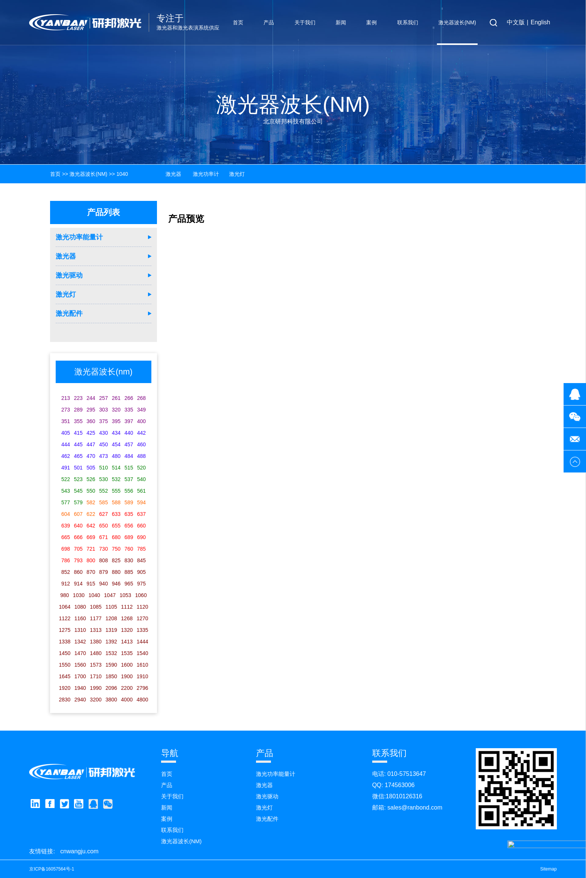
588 (116, 502)
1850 (111, 676)
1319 (111, 630)
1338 (64, 642)
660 (141, 526)
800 (91, 560)
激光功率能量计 (79, 237)
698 (65, 549)
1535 (127, 653)
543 (65, 491)
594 (141, 502)
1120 (142, 607)
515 (128, 468)
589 (128, 502)
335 (128, 410)
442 (141, 433)
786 (65, 560)
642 (91, 526)
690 (141, 537)
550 (91, 491)
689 (128, 537)
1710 (96, 676)
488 (141, 456)
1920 (64, 688)
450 (103, 444)
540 (141, 479)
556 (128, 491)
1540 (142, 653)
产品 (268, 22)
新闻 (341, 22)
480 (116, 456)
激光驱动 (69, 275)
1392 (111, 642)
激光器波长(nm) (457, 22)
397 (128, 421)
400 (141, 421)
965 (128, 584)
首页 (238, 22)
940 (103, 584)
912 (65, 584)
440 (128, 433)
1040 (122, 174)
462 (65, 456)
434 (116, 433)
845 (141, 560)
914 (78, 584)
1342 (80, 642)
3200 (96, 700)
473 (103, 456)
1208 (111, 618)
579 (78, 502)
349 (141, 410)
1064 (64, 607)
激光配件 (69, 313)
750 (116, 549)
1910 (142, 676)
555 (116, 491)
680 (116, 537)
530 (103, 479)
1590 (111, 665)
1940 (80, 688)
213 (65, 398)
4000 (127, 700)
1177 (96, 618)
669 (91, 537)
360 (91, 421)
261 (116, 398)
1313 (96, 630)
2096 (111, 688)
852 (65, 572)
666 (78, 537)
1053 (125, 595)
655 (116, 526)
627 (103, 514)
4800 (142, 700)
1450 (64, 653)
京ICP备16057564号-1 (51, 869)
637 (141, 514)
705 (78, 549)
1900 (127, 676)
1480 (96, 653)
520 (141, 468)
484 (128, 456)
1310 (80, 630)
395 (116, 421)
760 (128, 549)
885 (128, 572)
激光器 (66, 256)
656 (128, 526)
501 (78, 468)
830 (128, 560)
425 (91, 433)
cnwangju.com (79, 851)
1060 (141, 595)
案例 (371, 22)
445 (78, 444)
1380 (96, 642)
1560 (80, 665)
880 (116, 572)
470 (91, 456)
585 (103, 502)
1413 (127, 642)
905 (141, 572)
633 (116, 514)
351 (65, 421)
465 (78, 456)
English (540, 22)
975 (141, 584)
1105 (111, 607)
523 (78, 479)
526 (91, 479)
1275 (64, 630)
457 (128, 444)
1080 (80, 607)
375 (103, 421)
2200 (127, 688)
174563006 (399, 785)
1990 (96, 688)
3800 (111, 700)
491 (65, 468)
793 (78, 560)
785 (141, 549)
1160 (80, 618)
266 (128, 398)
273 (65, 410)
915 (91, 584)
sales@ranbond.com (415, 807)
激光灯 (66, 294)
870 (91, 572)
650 (103, 526)
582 (91, 502)
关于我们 (304, 22)
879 (103, 572)
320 (116, 410)
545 (78, 491)
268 (141, 398)
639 (65, 526)
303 (103, 410)
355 (78, 421)
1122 (64, 618)
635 (128, 514)
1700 (80, 676)
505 (91, 468)
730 (103, 549)
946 (116, 584)
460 (141, 444)
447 (91, 444)
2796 (142, 688)
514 (116, 468)
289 (78, 410)
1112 (127, 607)
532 (116, 479)
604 (65, 514)
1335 (142, 630)
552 (103, 491)
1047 (109, 595)
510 (103, 468)
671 (103, 537)
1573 (96, 665)
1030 (78, 595)
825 (116, 560)
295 (91, 410)
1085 (96, 607)
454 (116, 444)
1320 (127, 630)
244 (91, 398)
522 (65, 479)
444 (65, 444)
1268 (127, 618)
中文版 (516, 22)
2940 (80, 700)
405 (65, 433)
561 (141, 491)
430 (103, 433)
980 (64, 595)
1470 (80, 653)
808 (103, 560)
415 (78, 433)
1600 (127, 665)
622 (91, 514)
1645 (64, 676)
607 (78, 514)
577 (65, 502)
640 (78, 526)
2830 (64, 700)
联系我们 (407, 22)
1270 (142, 618)
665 (65, 537)
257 (103, 398)
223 (78, 398)
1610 (142, 665)
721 (91, 549)
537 (128, 479)
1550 (64, 665)
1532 (111, 653)
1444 (142, 642)
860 (78, 572)
